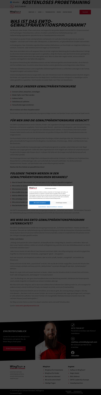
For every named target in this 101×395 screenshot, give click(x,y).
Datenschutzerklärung (52, 206)
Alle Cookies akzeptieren (40, 203)
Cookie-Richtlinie (42, 206)
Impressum (60, 206)
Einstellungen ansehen (61, 203)
